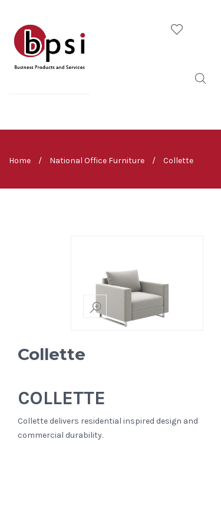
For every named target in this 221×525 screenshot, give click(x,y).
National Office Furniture (97, 160)
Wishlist (177, 29)
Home (20, 160)
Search (200, 78)
